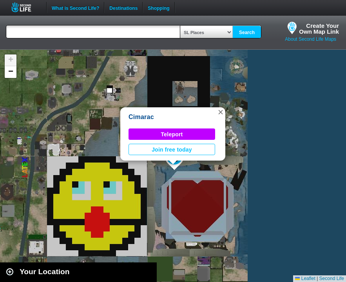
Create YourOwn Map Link (319, 28)
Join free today (172, 149)
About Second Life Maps (310, 39)
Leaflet (305, 278)
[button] (220, 112)
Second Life (25, 7)
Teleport (172, 134)
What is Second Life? (75, 7)
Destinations (123, 7)
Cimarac (141, 117)
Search (247, 32)
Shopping (158, 7)
